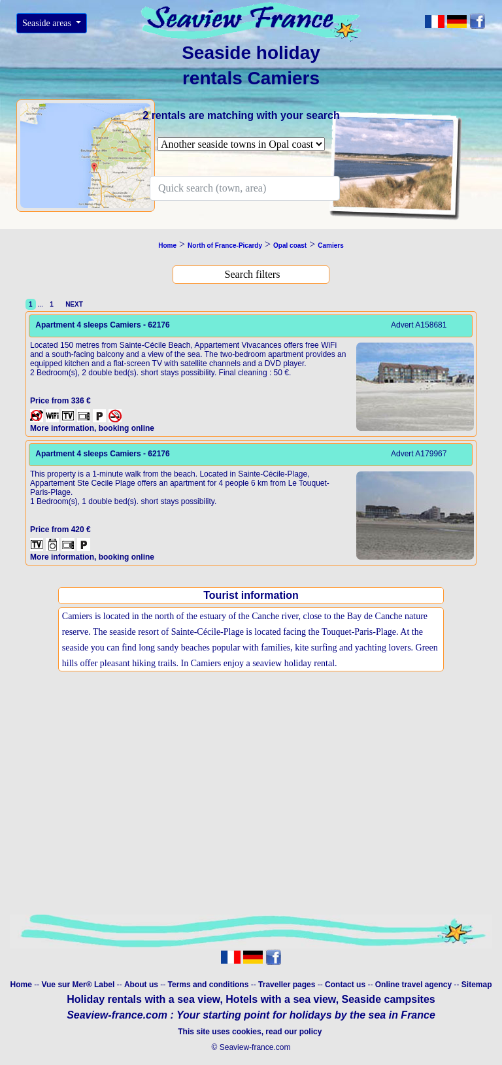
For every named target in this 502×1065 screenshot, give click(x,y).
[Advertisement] (251, 807)
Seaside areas (48, 23)
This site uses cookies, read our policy (251, 1031)
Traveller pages (286, 984)
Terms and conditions (208, 984)
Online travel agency (413, 984)
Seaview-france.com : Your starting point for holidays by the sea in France (251, 1015)
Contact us (346, 984)
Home (20, 984)
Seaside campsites (388, 999)
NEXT (72, 304)
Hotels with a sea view (280, 999)
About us (142, 984)
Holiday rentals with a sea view (143, 999)
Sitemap (476, 984)
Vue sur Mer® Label (77, 984)
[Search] (245, 188)
